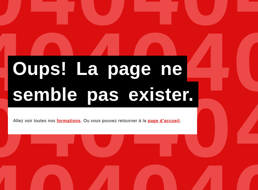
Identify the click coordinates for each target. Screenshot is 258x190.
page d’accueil (164, 120)
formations (69, 120)
